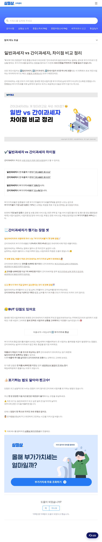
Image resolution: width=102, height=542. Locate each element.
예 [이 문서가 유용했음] (46, 508)
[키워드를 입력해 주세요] (51, 21)
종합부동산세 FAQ (59, 28)
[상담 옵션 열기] (92, 535)
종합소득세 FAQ (40, 28)
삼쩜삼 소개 (23, 28)
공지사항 (10, 28)
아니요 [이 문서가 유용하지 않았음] (54, 508)
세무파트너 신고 (78, 28)
